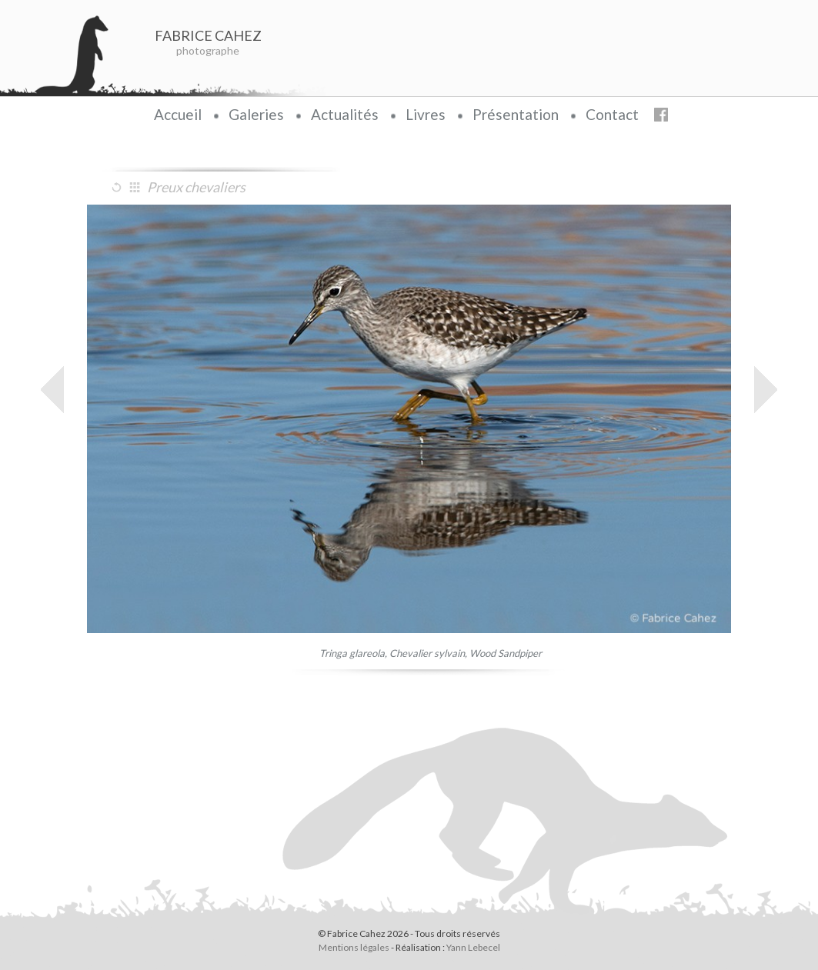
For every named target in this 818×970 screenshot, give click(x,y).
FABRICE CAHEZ (208, 35)
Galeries (256, 114)
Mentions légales (354, 947)
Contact (612, 114)
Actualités (345, 114)
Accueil (178, 114)
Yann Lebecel (473, 947)
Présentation (515, 114)
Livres (426, 114)
